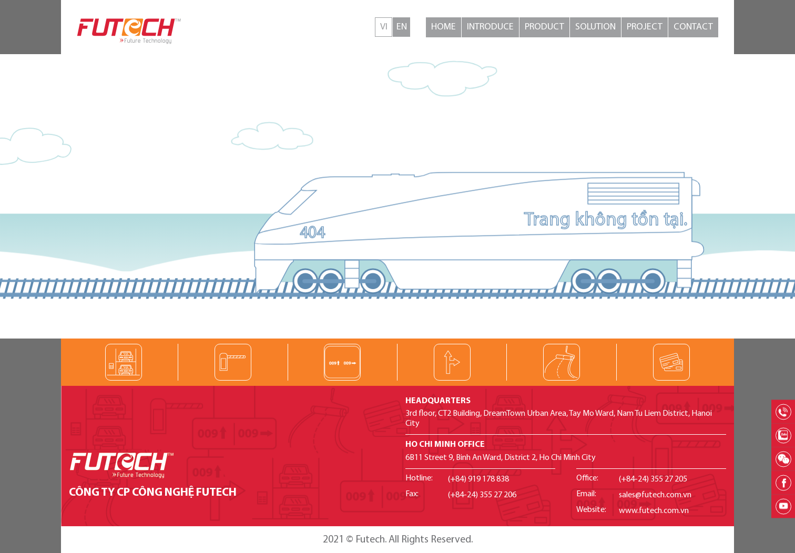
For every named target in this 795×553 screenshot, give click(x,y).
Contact (693, 27)
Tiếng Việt (383, 27)
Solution (595, 27)
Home (443, 27)
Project (644, 27)
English (401, 27)
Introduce (490, 27)
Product (544, 27)
